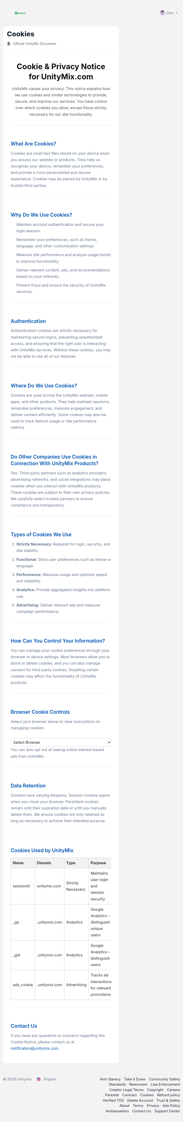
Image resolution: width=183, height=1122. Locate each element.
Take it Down (135, 1079)
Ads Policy (171, 1105)
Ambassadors (118, 1111)
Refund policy (168, 1095)
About (125, 1105)
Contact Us (142, 1111)
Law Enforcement (165, 1084)
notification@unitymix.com (34, 1048)
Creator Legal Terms (127, 1090)
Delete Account (140, 1100)
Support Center (167, 1111)
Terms (138, 1105)
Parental (112, 1095)
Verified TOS (114, 1100)
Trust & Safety (168, 1100)
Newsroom (139, 1084)
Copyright (155, 1090)
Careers (173, 1090)
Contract (130, 1095)
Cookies (147, 1095)
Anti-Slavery (111, 1079)
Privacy (153, 1105)
